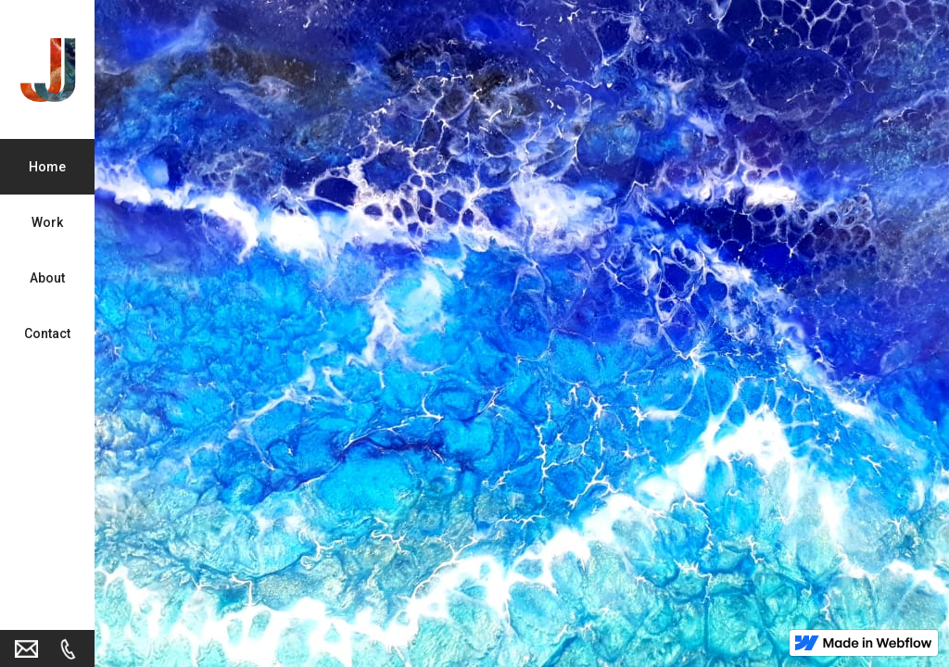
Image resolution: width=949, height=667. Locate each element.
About (47, 278)
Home (47, 166)
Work (47, 222)
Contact (47, 333)
